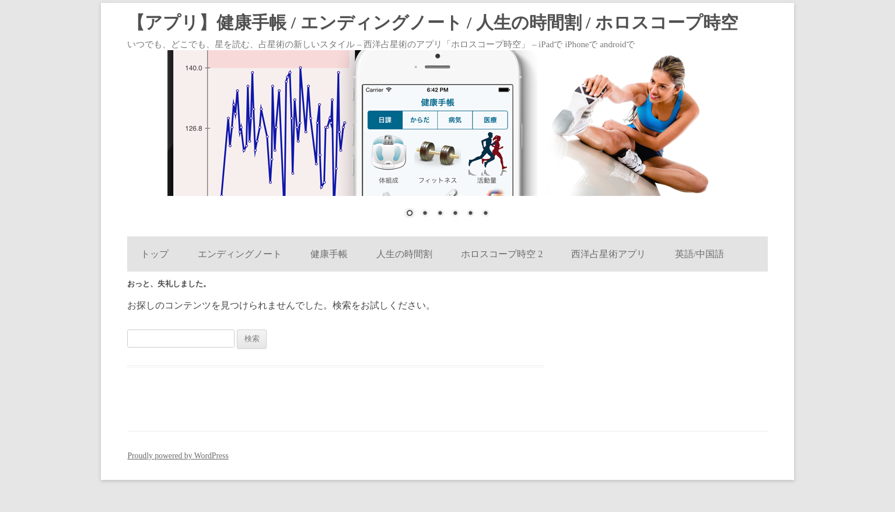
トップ (155, 254)
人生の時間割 (404, 254)
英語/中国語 (699, 254)
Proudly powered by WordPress (177, 455)
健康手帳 (329, 254)
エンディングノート (240, 254)
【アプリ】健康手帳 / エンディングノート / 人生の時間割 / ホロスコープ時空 (432, 22)
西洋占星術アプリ (608, 254)
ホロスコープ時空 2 (502, 254)
